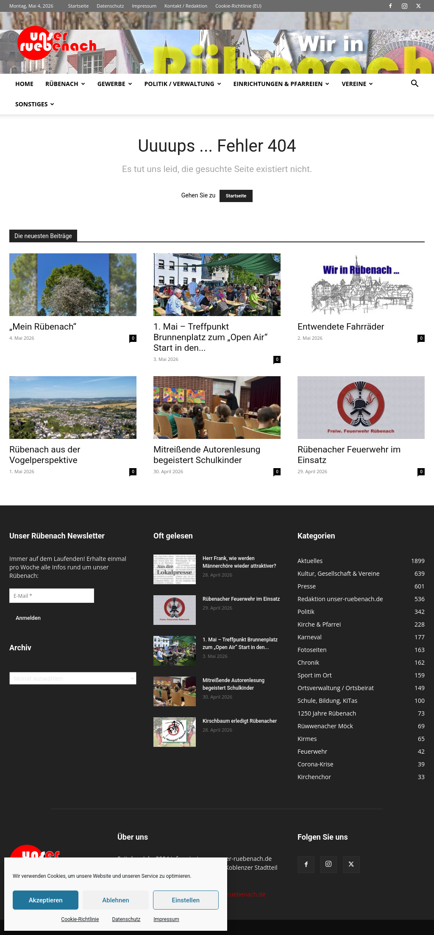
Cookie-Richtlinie (80, 919)
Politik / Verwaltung (183, 84)
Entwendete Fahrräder (341, 327)
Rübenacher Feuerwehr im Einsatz (241, 599)
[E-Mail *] (51, 595)
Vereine (357, 84)
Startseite (78, 6)
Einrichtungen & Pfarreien (282, 84)
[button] (414, 84)
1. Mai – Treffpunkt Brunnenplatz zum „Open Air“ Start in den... (210, 337)
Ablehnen (115, 900)
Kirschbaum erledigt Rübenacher (240, 721)
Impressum (166, 919)
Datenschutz (126, 919)
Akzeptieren (46, 900)
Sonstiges (34, 104)
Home (24, 84)
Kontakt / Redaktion (185, 6)
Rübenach (65, 84)
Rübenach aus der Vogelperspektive (44, 454)
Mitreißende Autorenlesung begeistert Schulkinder (206, 454)
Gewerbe (114, 84)
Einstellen (186, 900)
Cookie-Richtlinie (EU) (238, 6)
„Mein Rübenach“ (42, 327)
